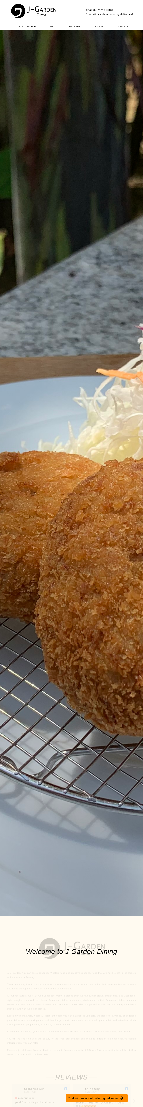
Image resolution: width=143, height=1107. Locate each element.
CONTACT (122, 26)
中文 (100, 10)
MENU (51, 26)
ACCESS (99, 26)
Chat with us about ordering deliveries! (109, 14)
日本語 (109, 10)
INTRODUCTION (27, 26)
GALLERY (75, 26)
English (91, 10)
